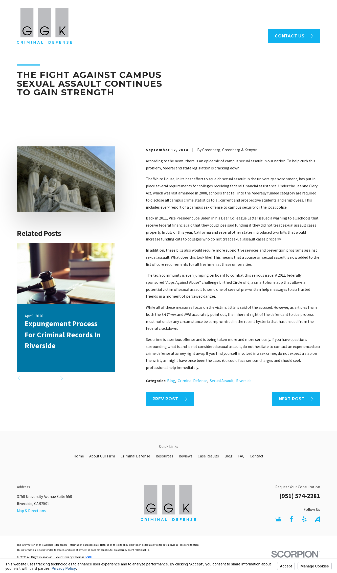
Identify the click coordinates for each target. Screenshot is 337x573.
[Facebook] (291, 519)
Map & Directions (31, 510)
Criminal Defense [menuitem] (192, 36)
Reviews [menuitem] (254, 36)
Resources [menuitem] (228, 36)
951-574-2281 (297, 15)
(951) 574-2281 (299, 496)
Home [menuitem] (123, 36)
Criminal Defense (192, 380)
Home (79, 456)
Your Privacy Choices (74, 557)
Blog (171, 380)
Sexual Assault (222, 380)
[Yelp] (304, 519)
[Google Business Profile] (278, 519)
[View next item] (61, 378)
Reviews (185, 456)
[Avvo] (317, 519)
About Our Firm (102, 456)
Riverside (244, 380)
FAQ (167, 14)
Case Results (208, 456)
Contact (256, 456)
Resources (164, 456)
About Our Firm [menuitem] (151, 36)
